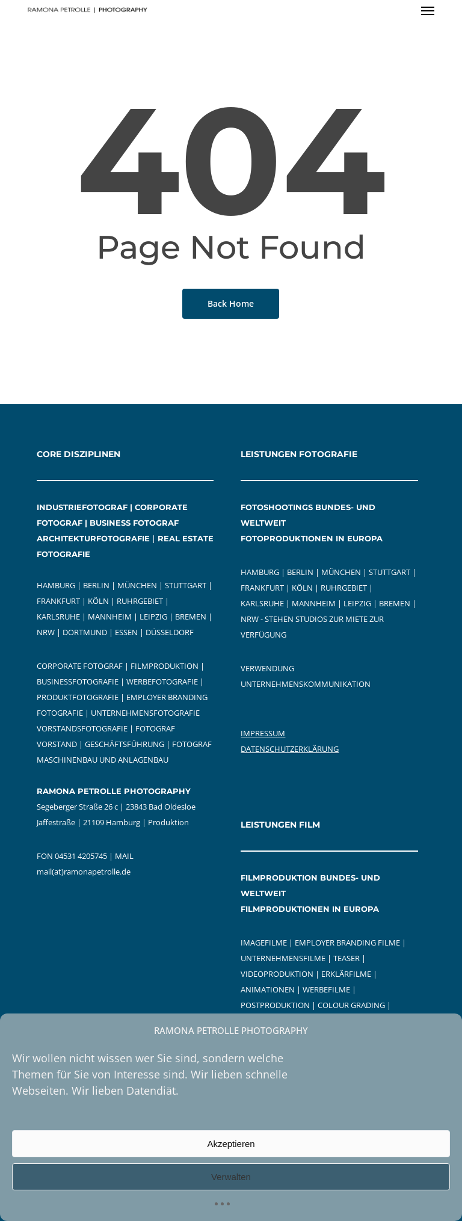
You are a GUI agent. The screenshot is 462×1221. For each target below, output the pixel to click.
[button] (427, 10)
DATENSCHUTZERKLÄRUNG (290, 748)
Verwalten (231, 1177)
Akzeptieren (230, 1144)
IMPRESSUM (263, 733)
